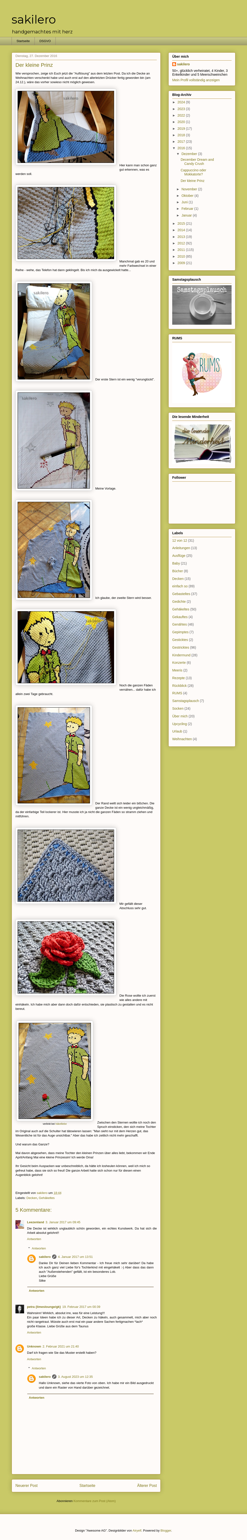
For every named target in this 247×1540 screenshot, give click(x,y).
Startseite (23, 41)
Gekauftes (180, 617)
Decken (32, 1198)
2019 (182, 128)
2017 (182, 141)
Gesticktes (180, 640)
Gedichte (179, 601)
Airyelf (137, 1530)
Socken (178, 708)
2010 (182, 256)
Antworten (34, 1239)
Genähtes (179, 624)
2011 (182, 250)
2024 (182, 102)
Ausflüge (178, 556)
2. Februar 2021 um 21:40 (61, 1346)
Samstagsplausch (185, 701)
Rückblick (179, 686)
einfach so (180, 586)
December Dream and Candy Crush (197, 162)
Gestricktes (180, 647)
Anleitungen (181, 548)
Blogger (165, 1530)
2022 (182, 115)
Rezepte (178, 678)
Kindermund (181, 655)
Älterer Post (147, 1486)
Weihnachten (182, 739)
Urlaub (177, 731)
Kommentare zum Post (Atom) (95, 1501)
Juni (185, 202)
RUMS (177, 693)
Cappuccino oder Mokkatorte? (193, 172)
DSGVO (45, 41)
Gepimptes (180, 632)
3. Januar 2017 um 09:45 (63, 1222)
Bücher (177, 571)
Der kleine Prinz (193, 181)
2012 (182, 243)
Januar (187, 215)
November (189, 189)
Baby (176, 563)
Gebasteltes (181, 594)
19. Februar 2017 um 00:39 (81, 1307)
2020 (182, 122)
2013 (182, 237)
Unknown (34, 1346)
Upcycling (179, 724)
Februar (187, 209)
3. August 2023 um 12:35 (75, 1377)
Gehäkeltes (47, 1198)
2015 (182, 223)
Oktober (187, 196)
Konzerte (179, 662)
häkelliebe (61, 1124)
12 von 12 (179, 540)
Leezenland (35, 1222)
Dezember (189, 154)
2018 (182, 135)
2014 (182, 230)
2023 (182, 109)
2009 (182, 263)
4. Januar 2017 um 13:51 (75, 1257)
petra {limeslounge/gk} (44, 1307)
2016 (182, 148)
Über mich (180, 716)
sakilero (34, 19)
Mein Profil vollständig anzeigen (196, 80)
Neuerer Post (26, 1486)
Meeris (177, 670)
